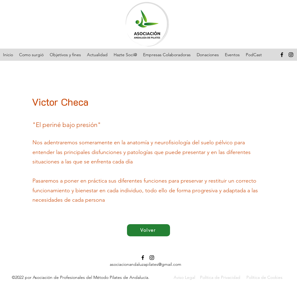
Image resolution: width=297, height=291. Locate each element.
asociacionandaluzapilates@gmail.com (145, 264)
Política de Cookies (264, 277)
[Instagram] (291, 55)
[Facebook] (282, 55)
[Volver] (148, 230)
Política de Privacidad (220, 277)
